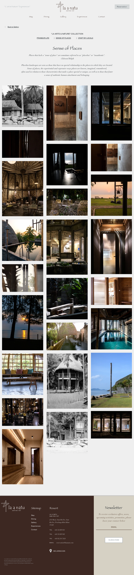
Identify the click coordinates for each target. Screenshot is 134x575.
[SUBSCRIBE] (114, 540)
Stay (32, 515)
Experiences (35, 526)
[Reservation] (122, 6)
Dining (33, 519)
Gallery (34, 522)
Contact (34, 530)
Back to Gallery (13, 27)
